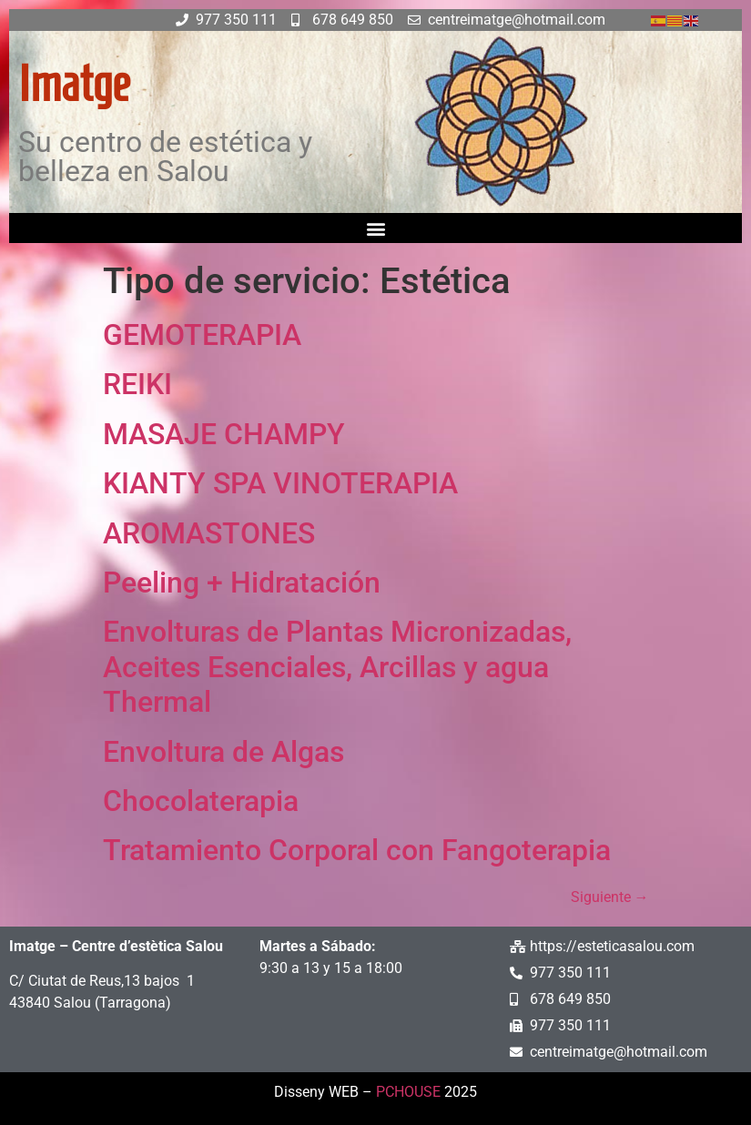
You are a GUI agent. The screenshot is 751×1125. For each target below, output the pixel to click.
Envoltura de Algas (223, 752)
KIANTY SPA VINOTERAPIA (280, 483)
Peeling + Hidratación (242, 582)
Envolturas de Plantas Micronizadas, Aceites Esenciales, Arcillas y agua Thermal (337, 666)
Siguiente (610, 897)
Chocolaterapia (201, 801)
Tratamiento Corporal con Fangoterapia (357, 850)
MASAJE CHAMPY (224, 434)
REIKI (137, 384)
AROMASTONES (209, 533)
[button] (375, 228)
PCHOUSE (408, 1091)
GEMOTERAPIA (202, 335)
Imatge (73, 83)
